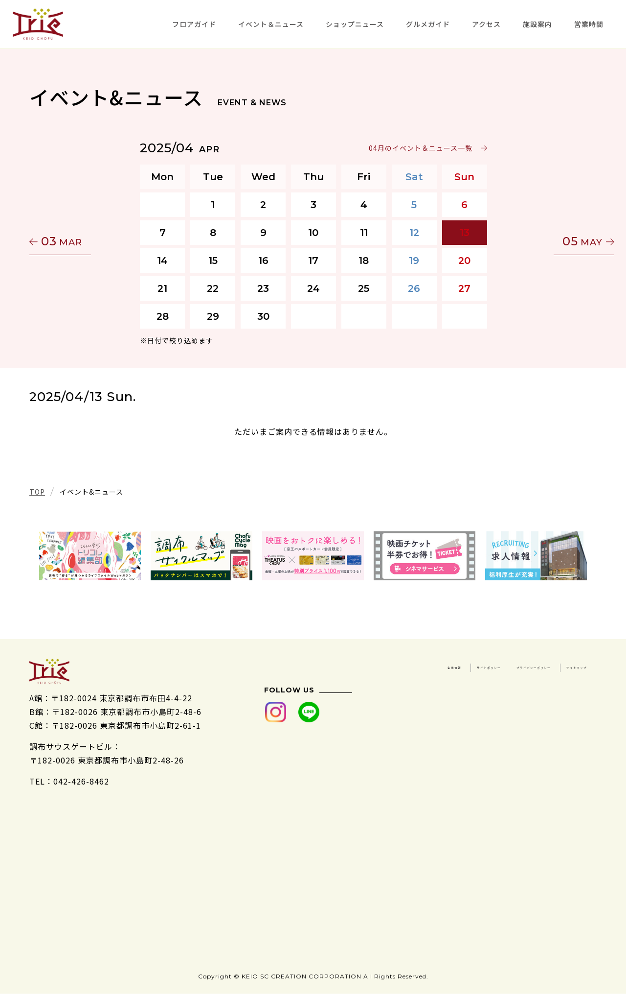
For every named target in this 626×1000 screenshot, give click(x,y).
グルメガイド (428, 24)
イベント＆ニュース (271, 24)
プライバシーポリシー (473, 679)
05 (550, 241)
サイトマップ (562, 679)
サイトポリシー (558, 665)
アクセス (486, 24)
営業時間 (589, 24)
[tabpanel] (90, 555)
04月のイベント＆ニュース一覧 (420, 148)
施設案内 (537, 24)
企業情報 (490, 665)
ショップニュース (355, 24)
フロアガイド (194, 24)
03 (75, 241)
